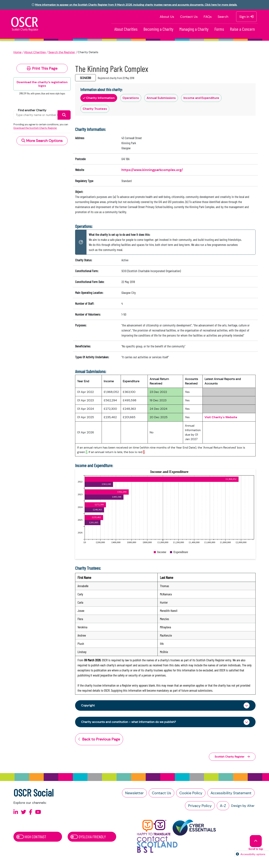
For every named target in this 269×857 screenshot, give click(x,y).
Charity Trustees (95, 109)
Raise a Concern (242, 29)
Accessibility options (252, 854)
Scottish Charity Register (232, 757)
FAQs (208, 17)
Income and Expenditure (201, 98)
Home (17, 52)
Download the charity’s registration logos (42, 84)
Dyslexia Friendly (88, 837)
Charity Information (99, 98)
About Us (167, 17)
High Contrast (31, 837)
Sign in (246, 17)
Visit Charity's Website (221, 417)
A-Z (223, 806)
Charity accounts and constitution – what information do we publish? (135, 722)
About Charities (125, 29)
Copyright (88, 705)
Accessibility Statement (231, 794)
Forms (219, 29)
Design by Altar (243, 807)
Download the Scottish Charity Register (35, 128)
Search (223, 17)
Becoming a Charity (158, 29)
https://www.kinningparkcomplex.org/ (152, 170)
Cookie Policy (190, 794)
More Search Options (42, 140)
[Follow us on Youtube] (38, 813)
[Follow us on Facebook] (30, 813)
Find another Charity (32, 110)
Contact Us (189, 17)
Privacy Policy (200, 806)
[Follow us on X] (23, 813)
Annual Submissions (161, 98)
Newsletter (134, 794)
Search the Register (61, 52)
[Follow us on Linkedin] (15, 813)
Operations (131, 98)
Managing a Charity (193, 29)
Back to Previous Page (99, 740)
